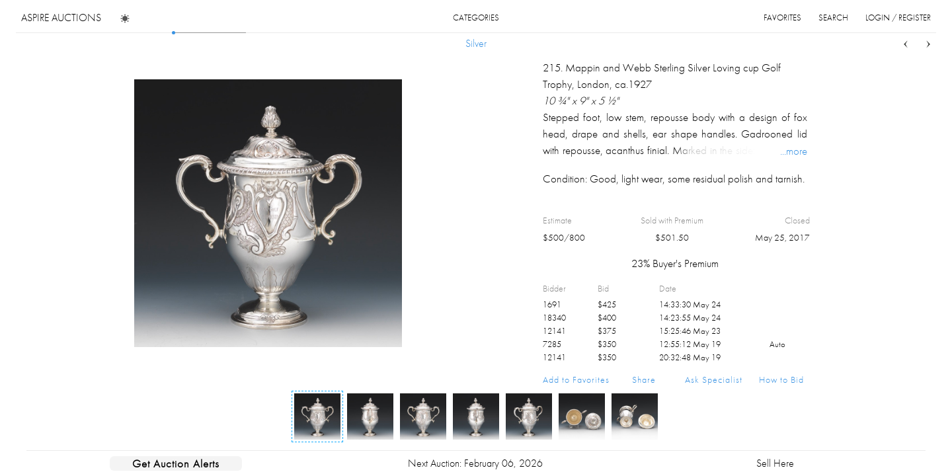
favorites (782, 17)
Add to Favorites (576, 379)
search (833, 17)
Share (644, 379)
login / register (898, 17)
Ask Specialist (713, 379)
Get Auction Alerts (175, 463)
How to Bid (781, 379)
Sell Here (775, 463)
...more (793, 150)
